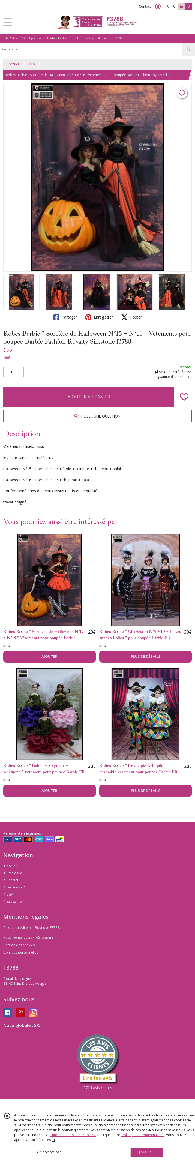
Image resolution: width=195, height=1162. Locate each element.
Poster (131, 317)
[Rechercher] (188, 49)
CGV (8, 894)
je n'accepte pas (48, 1152)
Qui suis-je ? (14, 887)
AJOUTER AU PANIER (89, 397)
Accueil (14, 64)
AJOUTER (49, 656)
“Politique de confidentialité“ (142, 1135)
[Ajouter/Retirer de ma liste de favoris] (184, 396)
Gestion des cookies (19, 945)
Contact (145, 6)
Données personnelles (20, 952)
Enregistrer (99, 317)
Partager (65, 317)
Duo (31, 64)
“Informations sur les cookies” (73, 1135)
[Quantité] (13, 372)
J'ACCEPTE (146, 1152)
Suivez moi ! (13, 901)
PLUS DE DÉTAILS (145, 656)
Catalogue (12, 873)
